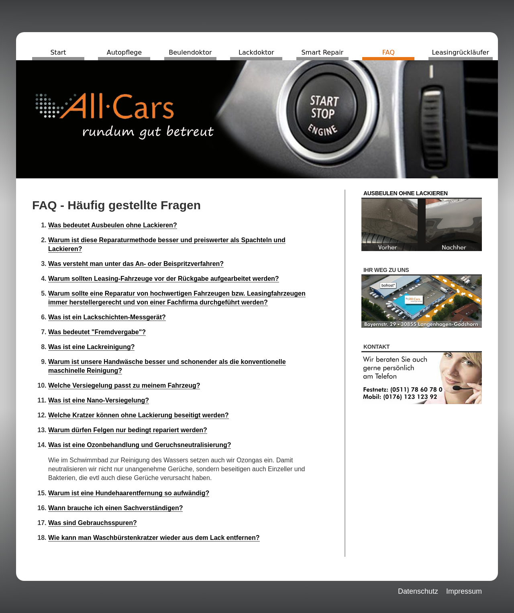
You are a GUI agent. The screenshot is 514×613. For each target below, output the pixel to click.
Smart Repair (322, 52)
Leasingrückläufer (460, 52)
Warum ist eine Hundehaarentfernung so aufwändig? (128, 493)
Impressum (464, 591)
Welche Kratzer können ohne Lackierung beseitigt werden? (138, 415)
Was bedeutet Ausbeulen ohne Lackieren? (112, 225)
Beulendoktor (190, 52)
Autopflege (124, 52)
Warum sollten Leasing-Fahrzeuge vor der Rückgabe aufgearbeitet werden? (163, 278)
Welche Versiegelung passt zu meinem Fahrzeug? (124, 385)
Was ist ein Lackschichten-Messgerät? (107, 317)
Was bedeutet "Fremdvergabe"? (97, 332)
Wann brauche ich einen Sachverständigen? (115, 508)
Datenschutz (418, 591)
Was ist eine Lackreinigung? (91, 346)
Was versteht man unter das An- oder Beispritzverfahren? (136, 263)
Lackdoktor (256, 52)
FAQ (388, 52)
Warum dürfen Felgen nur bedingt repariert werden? (127, 430)
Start (58, 52)
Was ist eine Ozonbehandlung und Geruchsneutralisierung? (139, 444)
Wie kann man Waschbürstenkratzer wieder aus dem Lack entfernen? (154, 537)
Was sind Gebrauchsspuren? (92, 522)
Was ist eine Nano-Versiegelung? (98, 400)
